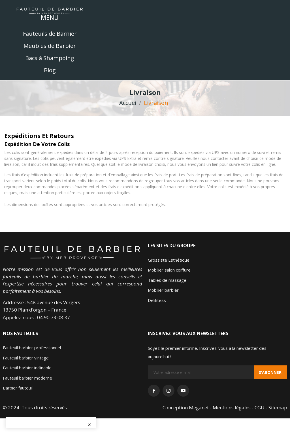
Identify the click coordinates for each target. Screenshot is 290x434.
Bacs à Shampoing (49, 58)
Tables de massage (167, 280)
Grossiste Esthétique (168, 260)
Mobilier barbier (163, 290)
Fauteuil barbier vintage (26, 358)
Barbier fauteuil (18, 388)
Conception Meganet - (188, 407)
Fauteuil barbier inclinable (27, 368)
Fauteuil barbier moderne (27, 378)
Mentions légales (232, 407)
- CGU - (260, 407)
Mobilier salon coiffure (169, 270)
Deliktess (157, 300)
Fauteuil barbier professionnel (32, 347)
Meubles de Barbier (50, 46)
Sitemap (277, 407)
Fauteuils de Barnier (50, 33)
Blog (50, 70)
